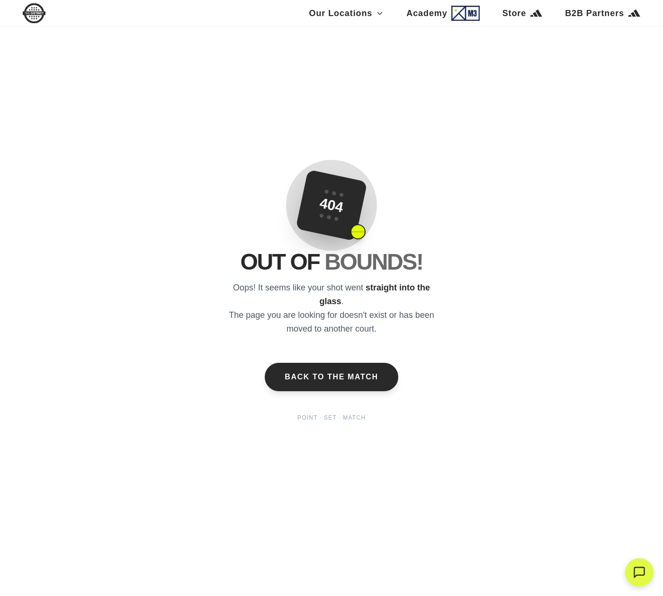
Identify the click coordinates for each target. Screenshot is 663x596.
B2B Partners (602, 13)
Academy (442, 13)
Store (522, 13)
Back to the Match (331, 377)
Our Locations (346, 13)
